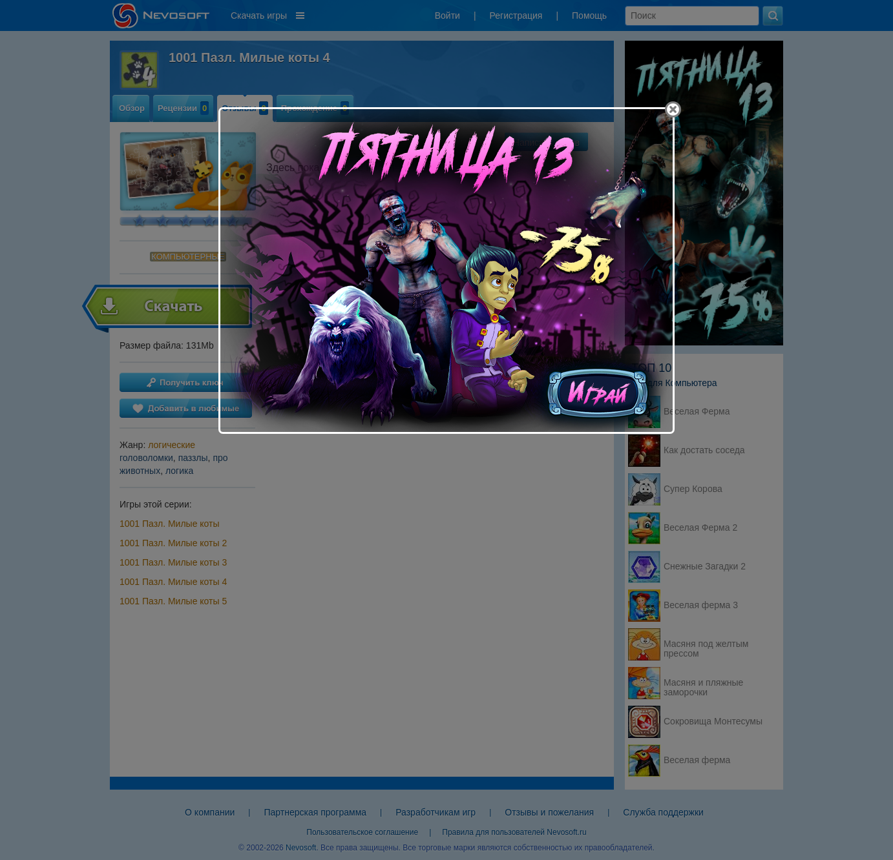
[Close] (673, 109)
